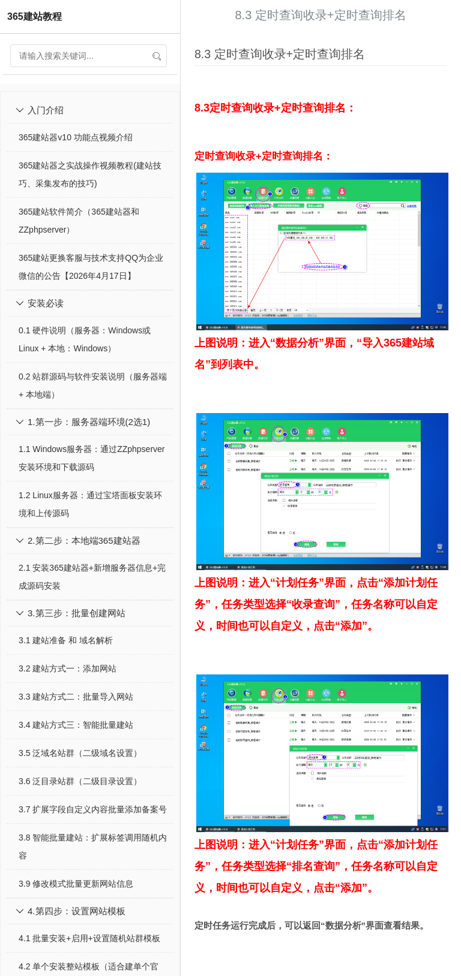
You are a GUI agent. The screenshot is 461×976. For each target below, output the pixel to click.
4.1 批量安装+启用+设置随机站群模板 (89, 938)
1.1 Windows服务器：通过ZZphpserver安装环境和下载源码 (92, 458)
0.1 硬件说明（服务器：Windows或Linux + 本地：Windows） (85, 339)
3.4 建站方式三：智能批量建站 (76, 725)
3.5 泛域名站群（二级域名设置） (80, 753)
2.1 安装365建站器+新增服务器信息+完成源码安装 (92, 577)
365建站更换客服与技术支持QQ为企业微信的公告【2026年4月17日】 (91, 267)
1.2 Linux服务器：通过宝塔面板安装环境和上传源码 (90, 504)
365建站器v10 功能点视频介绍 (76, 137)
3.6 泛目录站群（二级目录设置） (80, 781)
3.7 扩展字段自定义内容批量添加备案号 (93, 809)
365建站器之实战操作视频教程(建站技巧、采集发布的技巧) (90, 174)
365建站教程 (34, 16)
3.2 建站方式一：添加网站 (67, 668)
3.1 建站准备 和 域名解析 (66, 640)
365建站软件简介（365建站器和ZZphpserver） (79, 220)
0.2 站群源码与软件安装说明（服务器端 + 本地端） (93, 385)
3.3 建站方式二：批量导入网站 (76, 696)
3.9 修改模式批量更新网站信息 (76, 883)
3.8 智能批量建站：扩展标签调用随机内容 (93, 846)
